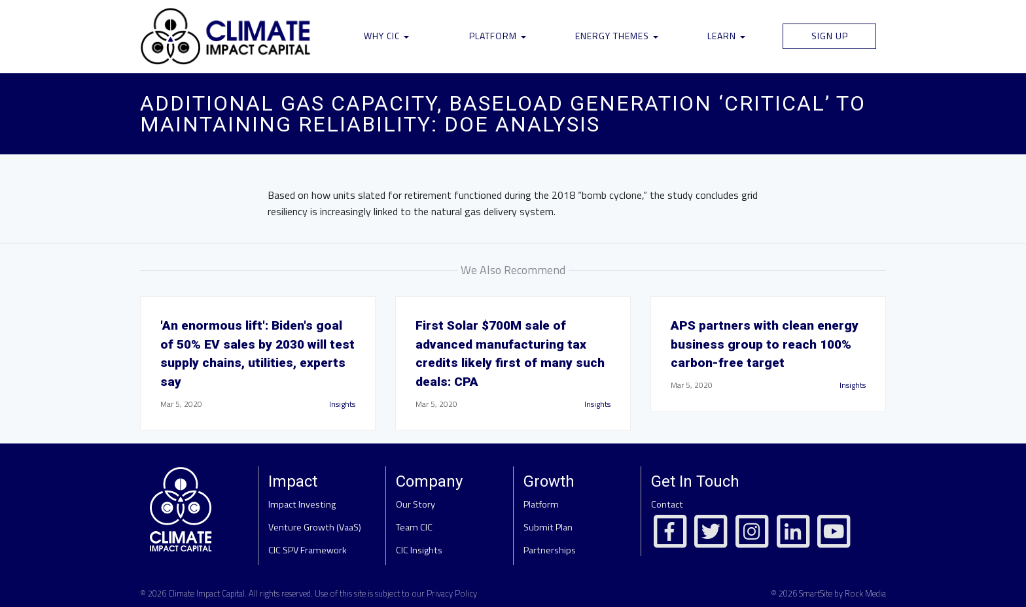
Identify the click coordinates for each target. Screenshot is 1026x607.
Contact (667, 504)
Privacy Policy (452, 593)
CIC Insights (419, 550)
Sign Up (829, 36)
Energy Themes (616, 36)
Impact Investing (302, 504)
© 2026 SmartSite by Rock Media (828, 593)
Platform (497, 36)
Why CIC (386, 36)
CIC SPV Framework (307, 550)
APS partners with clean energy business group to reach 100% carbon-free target (764, 344)
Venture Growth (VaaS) (314, 527)
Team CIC (414, 527)
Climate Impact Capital (206, 593)
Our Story (415, 504)
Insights (342, 404)
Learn (726, 36)
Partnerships (549, 550)
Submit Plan (548, 527)
